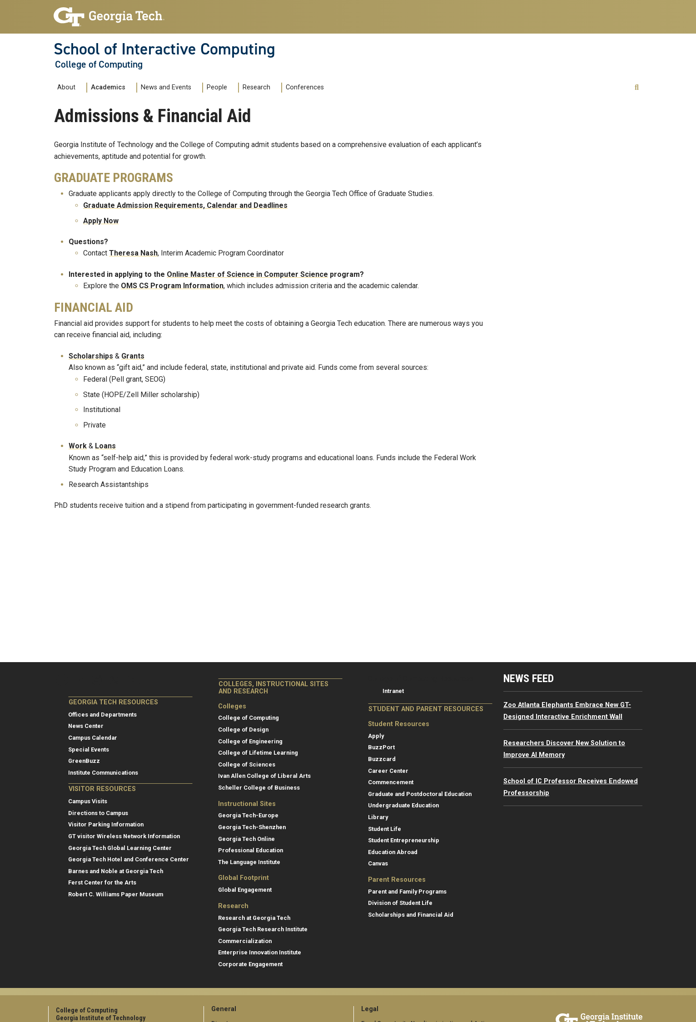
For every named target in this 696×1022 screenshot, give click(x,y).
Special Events (88, 749)
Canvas (378, 863)
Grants (132, 356)
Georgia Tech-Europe (248, 815)
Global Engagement (245, 889)
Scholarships (91, 356)
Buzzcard (382, 759)
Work (78, 446)
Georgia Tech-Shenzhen (252, 827)
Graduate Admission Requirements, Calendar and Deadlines (185, 205)
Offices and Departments (102, 714)
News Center (86, 725)
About (66, 87)
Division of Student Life (400, 902)
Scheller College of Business (259, 787)
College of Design (243, 729)
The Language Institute (249, 862)
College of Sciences (246, 764)
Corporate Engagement (250, 964)
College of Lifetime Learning (258, 752)
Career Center (388, 770)
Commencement (390, 782)
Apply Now (101, 220)
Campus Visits (87, 801)
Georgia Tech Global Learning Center (120, 848)
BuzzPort (381, 747)
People (217, 87)
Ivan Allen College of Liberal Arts (264, 775)
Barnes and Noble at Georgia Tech (115, 871)
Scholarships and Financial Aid (410, 914)
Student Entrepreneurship (403, 840)
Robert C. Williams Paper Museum (115, 894)
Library (378, 817)
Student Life (384, 828)
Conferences (305, 87)
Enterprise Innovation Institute (259, 952)
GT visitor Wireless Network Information (124, 836)
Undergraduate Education (403, 805)
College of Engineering (250, 741)
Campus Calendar (92, 737)
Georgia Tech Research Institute (263, 929)
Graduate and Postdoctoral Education (420, 794)
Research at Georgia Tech (254, 917)
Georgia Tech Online (246, 838)
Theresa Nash (133, 253)
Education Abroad (393, 852)
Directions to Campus (98, 813)
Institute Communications (103, 772)
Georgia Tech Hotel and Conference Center (128, 859)
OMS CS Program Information (172, 285)
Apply (376, 735)
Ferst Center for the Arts (102, 882)
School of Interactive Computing (164, 49)
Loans (105, 446)
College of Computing (99, 64)
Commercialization (245, 941)
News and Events (166, 87)
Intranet (393, 691)
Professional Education (250, 850)
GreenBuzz (84, 760)
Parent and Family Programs (407, 891)
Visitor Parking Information (106, 824)
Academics (108, 87)
